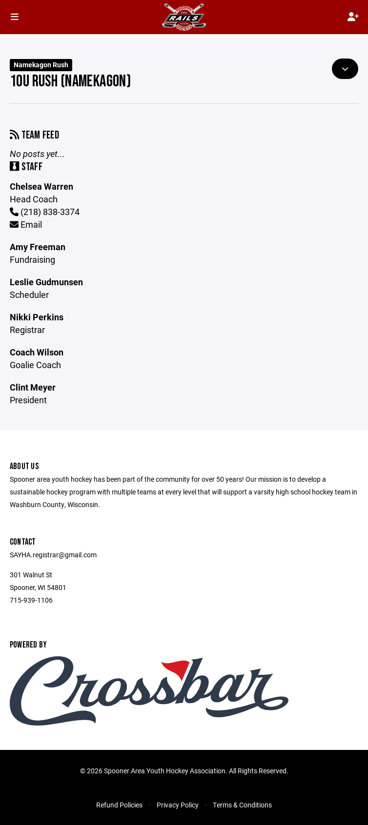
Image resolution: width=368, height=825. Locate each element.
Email (26, 224)
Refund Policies (119, 804)
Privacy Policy (178, 804)
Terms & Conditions (242, 804)
